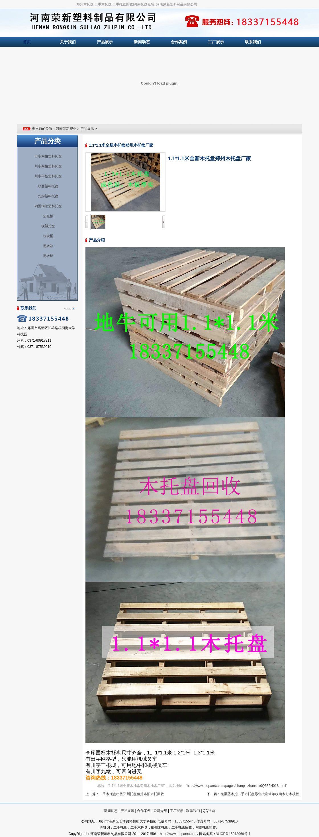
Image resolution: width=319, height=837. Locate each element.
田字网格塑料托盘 (48, 156)
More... (69, 309)
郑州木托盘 (159, 828)
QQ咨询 (209, 811)
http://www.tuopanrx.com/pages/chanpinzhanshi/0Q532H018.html (236, 786)
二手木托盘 (139, 828)
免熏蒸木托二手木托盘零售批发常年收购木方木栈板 (259, 794)
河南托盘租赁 (205, 828)
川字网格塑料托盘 (48, 166)
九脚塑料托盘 (48, 196)
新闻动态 (142, 42)
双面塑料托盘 (48, 186)
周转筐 (48, 256)
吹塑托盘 (48, 226)
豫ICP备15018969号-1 (233, 834)
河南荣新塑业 (66, 129)
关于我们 (68, 42)
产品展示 (105, 42)
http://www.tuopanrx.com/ (179, 834)
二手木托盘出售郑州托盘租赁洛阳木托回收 (131, 794)
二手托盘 (120, 828)
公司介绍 (160, 811)
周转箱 (48, 246)
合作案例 (179, 42)
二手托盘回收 (181, 828)
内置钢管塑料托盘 (48, 206)
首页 (27, 42)
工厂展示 (216, 42)
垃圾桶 (48, 236)
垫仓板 (48, 216)
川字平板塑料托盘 (48, 176)
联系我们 (253, 42)
